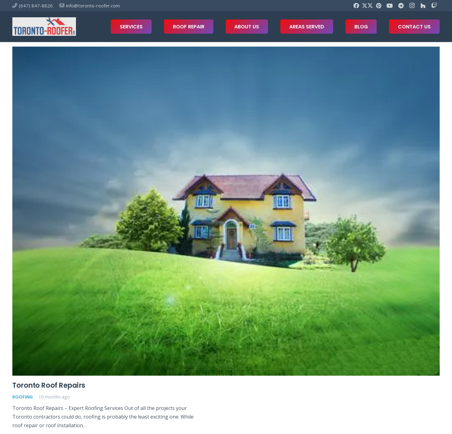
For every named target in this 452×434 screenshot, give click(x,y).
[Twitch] (434, 5)
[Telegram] (400, 5)
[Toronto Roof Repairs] (226, 211)
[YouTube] (389, 5)
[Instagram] (411, 5)
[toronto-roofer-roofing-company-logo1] (44, 26)
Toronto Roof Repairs (48, 385)
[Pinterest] (378, 5)
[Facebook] (356, 5)
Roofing (22, 397)
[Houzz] (423, 5)
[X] (367, 5)
